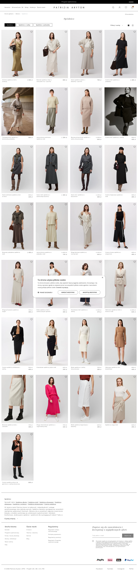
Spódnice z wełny (24, 25)
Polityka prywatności (54, 534)
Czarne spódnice (50, 504)
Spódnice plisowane (47, 502)
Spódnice (10, 25)
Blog (28, 538)
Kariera (29, 535)
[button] (113, 7)
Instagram (121, 569)
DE (37, 569)
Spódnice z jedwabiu (43, 25)
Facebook (99, 569)
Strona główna (9, 13)
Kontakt (7, 529)
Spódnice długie (21, 502)
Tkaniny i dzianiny (32, 532)
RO (43, 569)
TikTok (131, 569)
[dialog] (69, 286)
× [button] (102, 277)
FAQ (6, 544)
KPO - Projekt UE (28, 569)
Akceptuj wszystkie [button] (90, 292)
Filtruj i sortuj (117, 25)
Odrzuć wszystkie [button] (67, 292)
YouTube (110, 569)
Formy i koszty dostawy (12, 535)
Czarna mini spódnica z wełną (114, 137)
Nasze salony (9, 541)
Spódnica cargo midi (111, 425)
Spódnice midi (33, 502)
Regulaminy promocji (54, 537)
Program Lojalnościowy (12, 532)
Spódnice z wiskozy (20, 504)
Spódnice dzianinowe (35, 504)
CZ (40, 569)
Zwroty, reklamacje (10, 538)
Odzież (18, 13)
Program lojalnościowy (69, 2)
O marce (29, 529)
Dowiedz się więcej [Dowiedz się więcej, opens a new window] (62, 287)
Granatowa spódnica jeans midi (46, 367)
